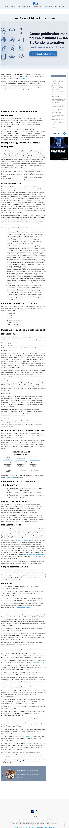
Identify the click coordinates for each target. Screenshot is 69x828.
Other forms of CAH (57, 87)
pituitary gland (24, 73)
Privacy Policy (17, 822)
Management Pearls (57, 115)
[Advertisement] (23, 95)
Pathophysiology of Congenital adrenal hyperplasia (57, 82)
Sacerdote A (27, 731)
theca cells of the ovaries (27, 371)
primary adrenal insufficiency (20, 536)
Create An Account (36, 822)
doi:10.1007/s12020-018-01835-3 (24, 602)
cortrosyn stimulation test (11, 472)
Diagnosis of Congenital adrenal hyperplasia (59, 101)
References (56, 122)
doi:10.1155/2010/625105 (18, 683)
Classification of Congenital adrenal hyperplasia (57, 76)
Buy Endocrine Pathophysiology (59, 155)
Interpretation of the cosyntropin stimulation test (58, 106)
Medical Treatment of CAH (58, 111)
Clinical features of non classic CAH (59, 90)
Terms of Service (26, 822)
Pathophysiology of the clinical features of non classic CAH (58, 96)
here (10, 149)
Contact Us (44, 822)
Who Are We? (51, 822)
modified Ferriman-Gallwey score (23, 334)
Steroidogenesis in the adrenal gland (10, 145)
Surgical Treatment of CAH (59, 118)
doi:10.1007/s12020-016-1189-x (37, 657)
